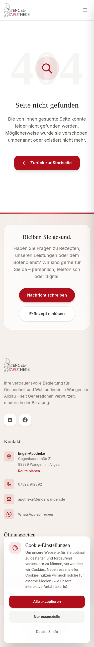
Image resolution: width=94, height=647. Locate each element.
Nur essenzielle (47, 616)
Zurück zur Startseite (47, 162)
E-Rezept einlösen (47, 313)
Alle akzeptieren (47, 601)
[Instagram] (10, 420)
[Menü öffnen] (85, 10)
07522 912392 (30, 484)
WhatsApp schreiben (35, 514)
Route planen (29, 471)
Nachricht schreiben (47, 295)
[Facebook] (25, 420)
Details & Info (47, 631)
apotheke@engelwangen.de (41, 499)
